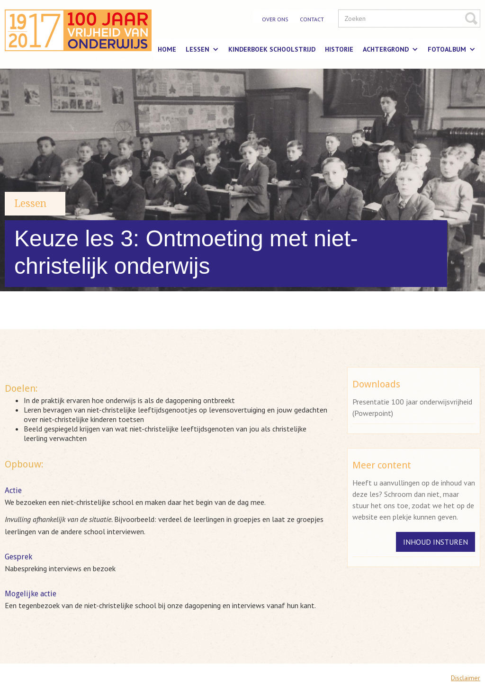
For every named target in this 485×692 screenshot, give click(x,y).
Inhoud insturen (435, 542)
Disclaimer (465, 678)
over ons (275, 19)
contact (312, 19)
